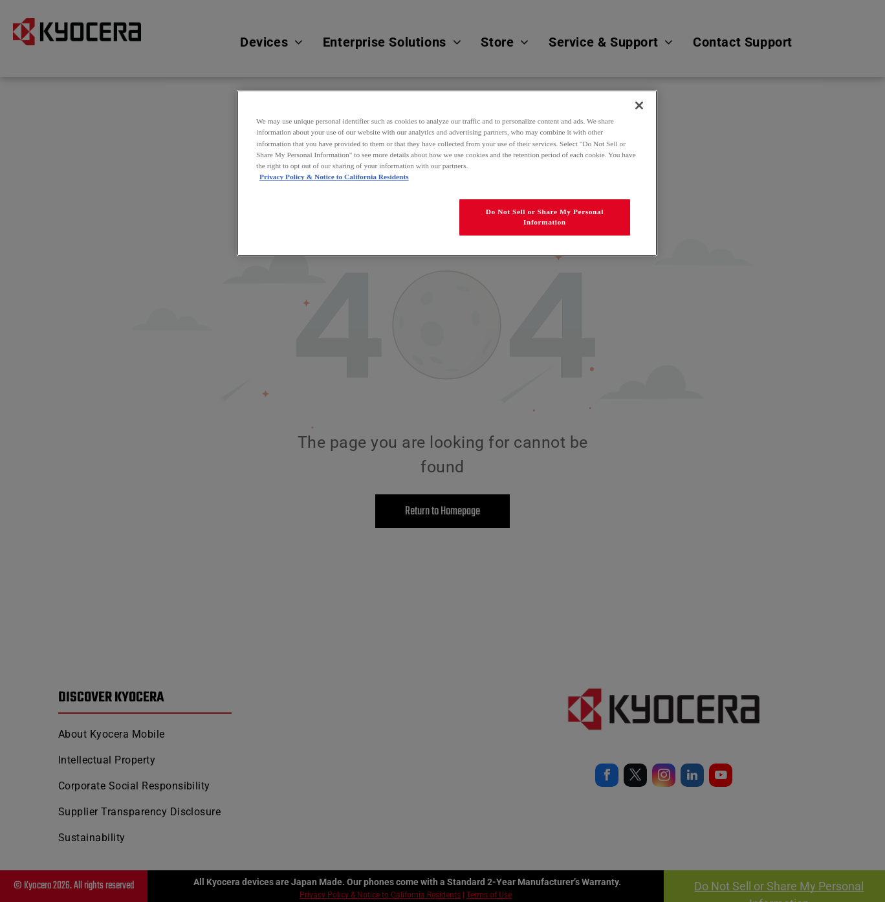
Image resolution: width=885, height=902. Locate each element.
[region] (447, 173)
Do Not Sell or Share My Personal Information (545, 217)
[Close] (639, 105)
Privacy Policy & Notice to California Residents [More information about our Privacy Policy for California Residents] (334, 177)
